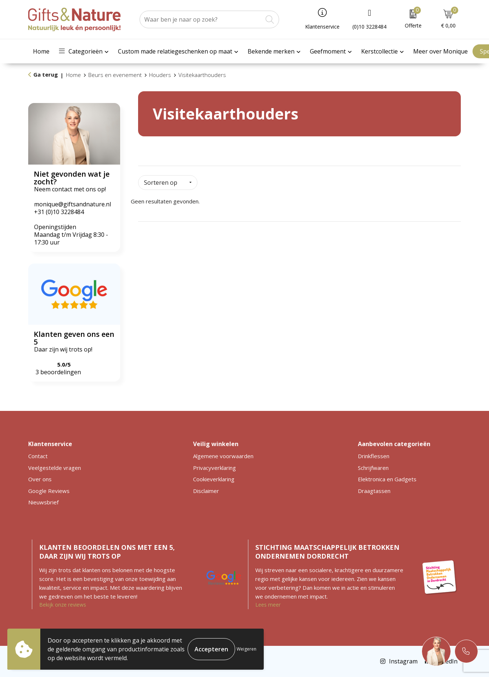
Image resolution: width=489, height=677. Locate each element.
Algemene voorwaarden (223, 456)
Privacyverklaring (214, 467)
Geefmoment (328, 51)
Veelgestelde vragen (54, 467)
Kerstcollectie (379, 51)
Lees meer (268, 604)
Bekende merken (271, 51)
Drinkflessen (373, 456)
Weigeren (246, 649)
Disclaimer (206, 490)
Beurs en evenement (115, 74)
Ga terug (45, 74)
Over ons (40, 479)
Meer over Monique (440, 51)
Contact (38, 456)
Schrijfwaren (373, 467)
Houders (160, 74)
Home (41, 51)
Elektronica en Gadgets (387, 479)
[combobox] (201, 19)
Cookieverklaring (213, 479)
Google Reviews (49, 490)
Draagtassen (374, 490)
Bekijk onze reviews (62, 604)
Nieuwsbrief (43, 502)
